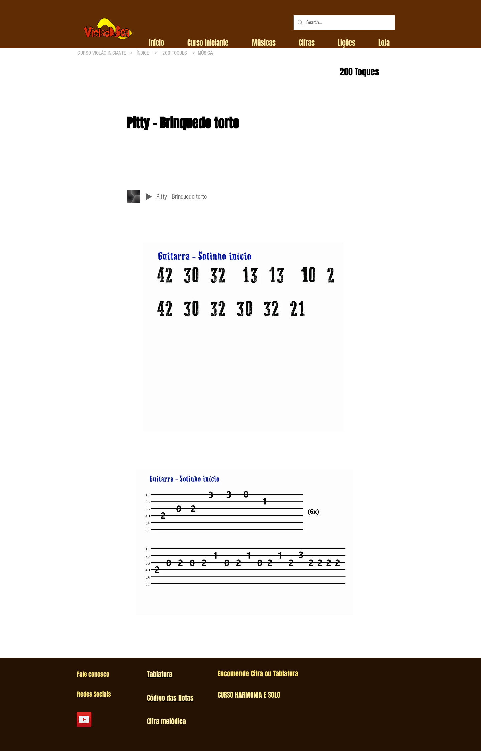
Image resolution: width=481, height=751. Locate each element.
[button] (208, 43)
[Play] (149, 196)
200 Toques (359, 71)
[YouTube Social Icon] (84, 719)
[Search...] (343, 22)
